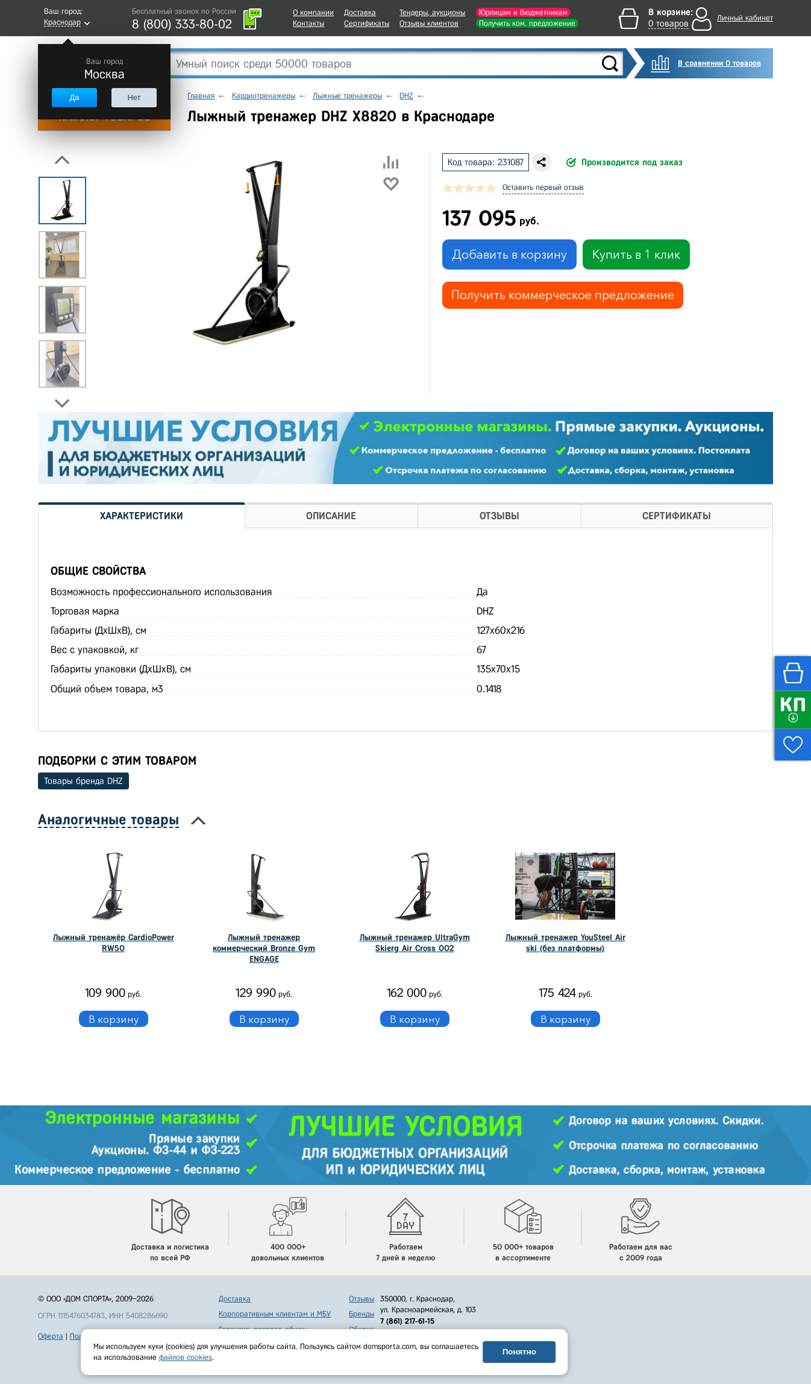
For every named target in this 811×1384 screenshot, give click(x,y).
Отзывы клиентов (429, 23)
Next (62, 403)
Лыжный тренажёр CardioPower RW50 (113, 943)
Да (74, 97)
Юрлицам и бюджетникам (523, 12)
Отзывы (361, 1299)
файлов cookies (185, 1357)
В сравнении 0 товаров (719, 63)
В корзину (114, 1019)
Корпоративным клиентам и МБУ (275, 1314)
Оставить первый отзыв (543, 187)
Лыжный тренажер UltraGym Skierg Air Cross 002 (415, 943)
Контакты (308, 23)
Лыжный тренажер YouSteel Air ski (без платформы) (565, 943)
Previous (62, 160)
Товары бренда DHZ (83, 781)
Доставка (360, 12)
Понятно (519, 1351)
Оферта (50, 1336)
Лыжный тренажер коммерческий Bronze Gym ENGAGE (264, 948)
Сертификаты (366, 23)
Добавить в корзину (509, 254)
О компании (313, 12)
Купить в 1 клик (636, 254)
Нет (133, 97)
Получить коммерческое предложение (562, 295)
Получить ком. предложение (527, 23)
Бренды (361, 1314)
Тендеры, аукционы (432, 12)
